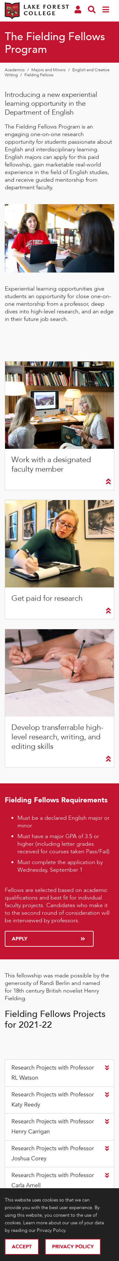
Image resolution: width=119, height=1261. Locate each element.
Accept (22, 1246)
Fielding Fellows (39, 75)
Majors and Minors (49, 70)
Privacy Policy (73, 1246)
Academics (15, 70)
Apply (48, 938)
